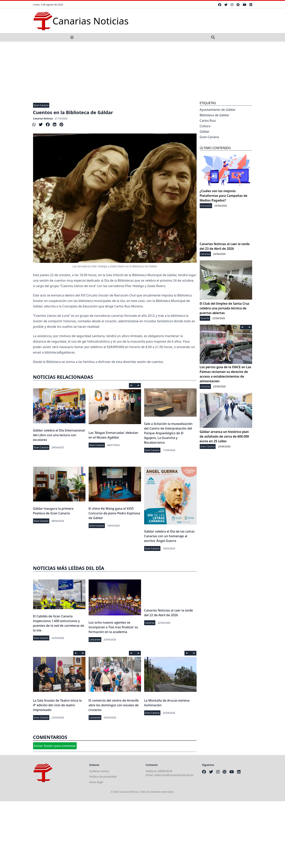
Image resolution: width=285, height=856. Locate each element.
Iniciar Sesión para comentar (55, 746)
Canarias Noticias (43, 118)
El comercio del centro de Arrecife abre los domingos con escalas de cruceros (114, 705)
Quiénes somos (99, 771)
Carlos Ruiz (208, 120)
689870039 (165, 771)
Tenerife (204, 318)
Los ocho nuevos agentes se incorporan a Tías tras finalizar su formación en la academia (113, 627)
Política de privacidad (103, 776)
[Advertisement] (142, 71)
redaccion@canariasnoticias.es (173, 775)
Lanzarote (95, 639)
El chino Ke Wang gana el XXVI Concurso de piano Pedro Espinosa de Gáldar (114, 513)
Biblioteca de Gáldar (214, 115)
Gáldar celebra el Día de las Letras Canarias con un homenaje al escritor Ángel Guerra (169, 536)
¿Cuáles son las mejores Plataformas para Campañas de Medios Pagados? (223, 195)
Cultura (205, 126)
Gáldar (204, 131)
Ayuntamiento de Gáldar (218, 109)
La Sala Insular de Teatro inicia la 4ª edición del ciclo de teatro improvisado (57, 705)
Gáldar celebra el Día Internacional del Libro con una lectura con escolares (59, 435)
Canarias (150, 622)
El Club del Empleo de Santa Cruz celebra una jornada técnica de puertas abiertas (224, 308)
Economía (205, 205)
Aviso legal (96, 782)
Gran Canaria (41, 105)
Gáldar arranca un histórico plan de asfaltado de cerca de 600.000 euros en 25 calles (224, 436)
